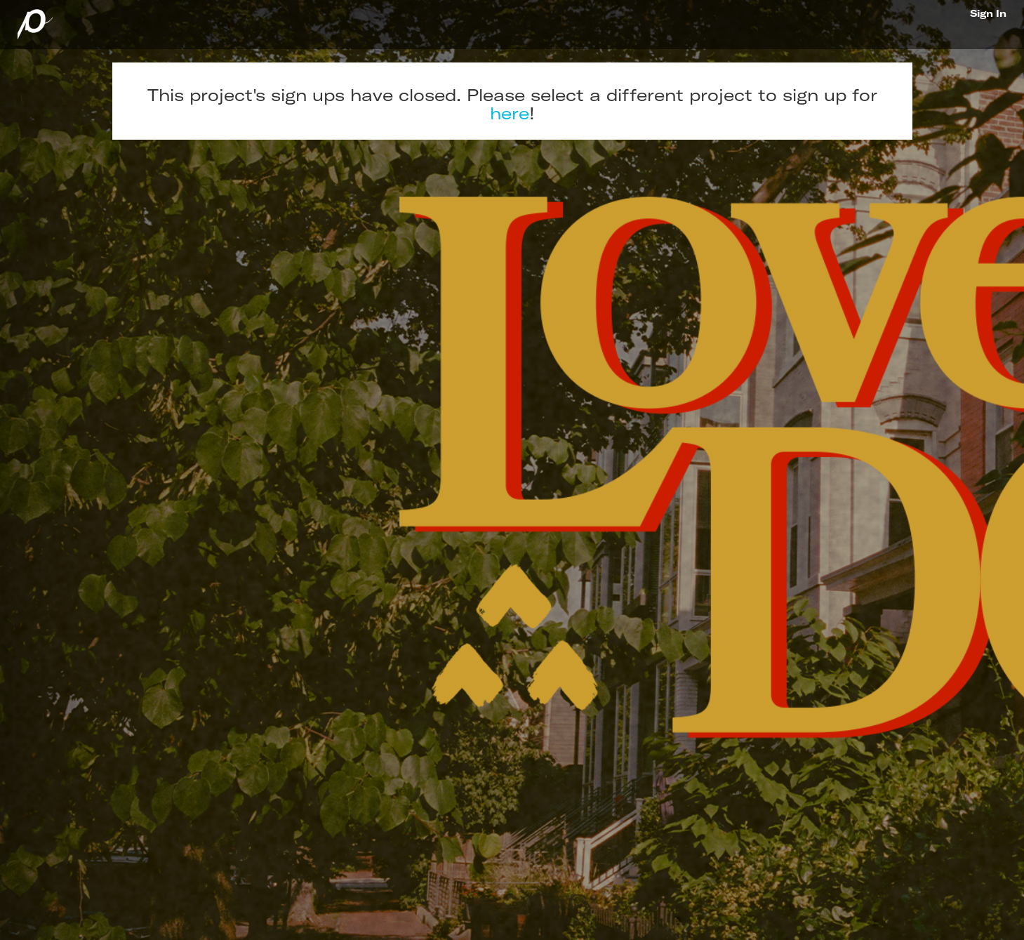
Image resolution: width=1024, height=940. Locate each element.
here (509, 113)
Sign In (988, 13)
